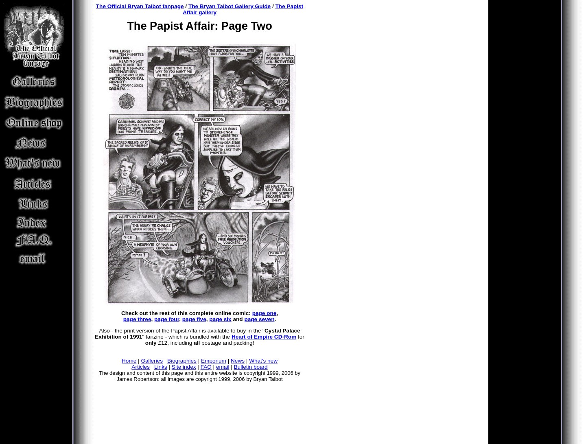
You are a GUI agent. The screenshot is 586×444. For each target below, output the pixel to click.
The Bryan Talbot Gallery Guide (229, 6)
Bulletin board (251, 367)
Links (160, 367)
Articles (140, 367)
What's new (263, 361)
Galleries (152, 361)
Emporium (213, 361)
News (238, 361)
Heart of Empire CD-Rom (264, 337)
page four (166, 319)
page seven (259, 319)
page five (194, 319)
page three (137, 319)
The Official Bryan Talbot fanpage (140, 6)
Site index (184, 367)
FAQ (206, 367)
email (222, 367)
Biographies (182, 361)
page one (264, 313)
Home (129, 361)
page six (220, 319)
